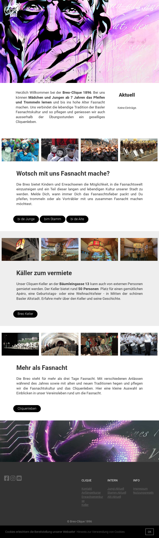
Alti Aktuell (114, 496)
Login (125, 9)
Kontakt (87, 488)
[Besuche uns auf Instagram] (13, 478)
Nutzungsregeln (143, 492)
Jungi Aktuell (115, 488)
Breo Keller (25, 314)
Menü (144, 9)
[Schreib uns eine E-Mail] (19, 478)
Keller (85, 504)
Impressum (140, 488)
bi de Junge (26, 219)
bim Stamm (52, 219)
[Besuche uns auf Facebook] (6, 478)
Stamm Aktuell (116, 492)
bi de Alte (77, 219)
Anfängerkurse (91, 492)
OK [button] (149, 531)
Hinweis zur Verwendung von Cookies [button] (101, 531)
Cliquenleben (27, 408)
